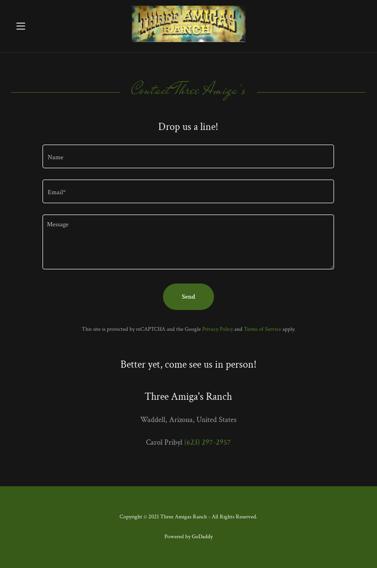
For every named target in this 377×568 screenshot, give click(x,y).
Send (188, 297)
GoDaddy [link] (202, 536)
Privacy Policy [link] (217, 329)
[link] (189, 40)
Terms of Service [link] (262, 329)
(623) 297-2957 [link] (207, 443)
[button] (38, 26)
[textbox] (188, 156)
